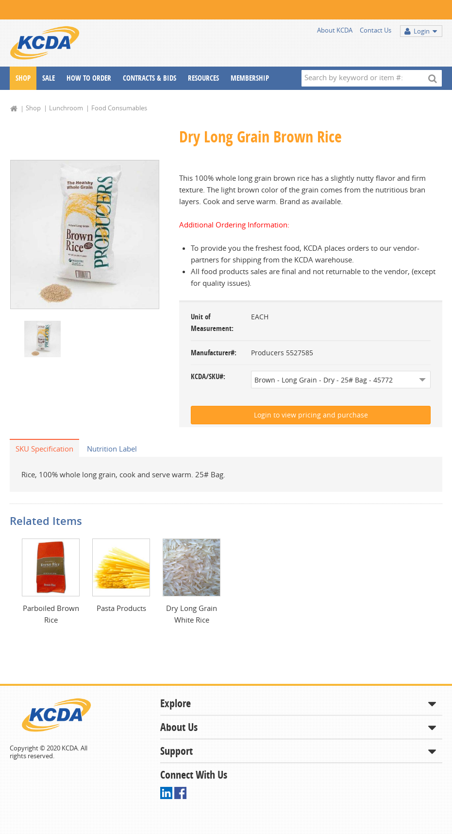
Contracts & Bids (149, 78)
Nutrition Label (112, 448)
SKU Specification (44, 448)
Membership (250, 78)
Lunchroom (66, 108)
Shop (23, 78)
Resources (203, 78)
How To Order (89, 78)
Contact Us (375, 30)
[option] (85, 234)
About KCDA (334, 30)
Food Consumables (119, 108)
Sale (48, 78)
